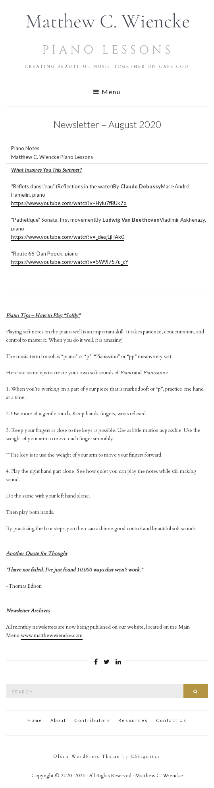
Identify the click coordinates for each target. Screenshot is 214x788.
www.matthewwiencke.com (52, 635)
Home (34, 720)
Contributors (92, 720)
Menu (107, 92)
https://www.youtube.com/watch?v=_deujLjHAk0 (67, 237)
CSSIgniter (145, 756)
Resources (133, 720)
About (58, 720)
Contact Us (171, 720)
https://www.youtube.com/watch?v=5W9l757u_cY (69, 262)
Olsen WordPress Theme (87, 756)
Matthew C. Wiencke (159, 775)
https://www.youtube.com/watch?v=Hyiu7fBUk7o (69, 203)
